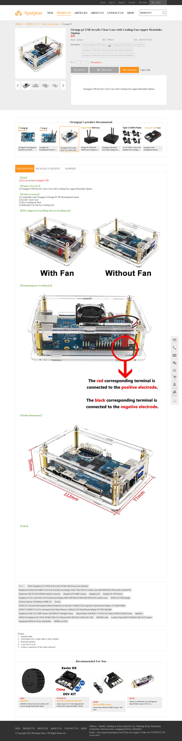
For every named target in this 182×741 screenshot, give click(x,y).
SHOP (130, 12)
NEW (50, 12)
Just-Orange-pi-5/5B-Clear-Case (96, 45)
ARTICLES (80, 12)
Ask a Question (130, 70)
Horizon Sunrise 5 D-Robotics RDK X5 (35, 602)
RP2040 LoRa (102, 617)
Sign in (112, 2)
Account (131, 2)
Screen (57, 602)
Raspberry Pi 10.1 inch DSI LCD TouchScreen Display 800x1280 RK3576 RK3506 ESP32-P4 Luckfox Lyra (63, 598)
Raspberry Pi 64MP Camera (75, 594)
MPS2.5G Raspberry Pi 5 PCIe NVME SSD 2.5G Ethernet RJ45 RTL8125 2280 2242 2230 (56, 617)
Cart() (157, 2)
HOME (18, 24)
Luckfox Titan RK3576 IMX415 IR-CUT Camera (131, 617)
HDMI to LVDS (60, 621)
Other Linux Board (50, 24)
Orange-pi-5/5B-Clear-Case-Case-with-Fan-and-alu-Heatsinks (108, 55)
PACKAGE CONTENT (48, 168)
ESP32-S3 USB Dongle (120, 598)
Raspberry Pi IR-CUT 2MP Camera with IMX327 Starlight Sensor (46, 613)
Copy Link (145, 70)
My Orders (143, 2)
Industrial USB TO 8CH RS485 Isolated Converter (39, 594)
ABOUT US (97, 12)
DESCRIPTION (25, 168)
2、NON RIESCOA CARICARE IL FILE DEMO (38, 639)
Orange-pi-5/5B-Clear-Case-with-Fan (128, 45)
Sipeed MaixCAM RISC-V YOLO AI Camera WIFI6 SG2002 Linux (104, 613)
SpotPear (139, 613)
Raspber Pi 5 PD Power (112, 594)
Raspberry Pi (94, 594)
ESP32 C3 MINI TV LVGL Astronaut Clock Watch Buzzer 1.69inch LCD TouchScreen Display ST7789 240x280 (65, 609)
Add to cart (106, 70)
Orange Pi (67, 24)
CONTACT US (115, 12)
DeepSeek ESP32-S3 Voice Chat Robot (35, 621)
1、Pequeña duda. (25, 636)
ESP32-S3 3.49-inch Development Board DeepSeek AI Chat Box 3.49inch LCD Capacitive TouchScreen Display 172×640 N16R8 (72, 606)
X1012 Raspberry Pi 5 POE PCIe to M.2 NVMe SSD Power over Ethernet (58, 586)
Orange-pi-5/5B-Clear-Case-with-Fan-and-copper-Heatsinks (107, 50)
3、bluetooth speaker (26, 642)
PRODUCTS (64, 12)
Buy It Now (79, 70)
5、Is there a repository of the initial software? (37, 647)
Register (121, 2)
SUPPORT (70, 168)
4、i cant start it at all (26, 644)
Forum (103, 2)
